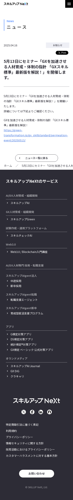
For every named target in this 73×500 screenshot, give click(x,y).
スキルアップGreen (23, 219)
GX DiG (15, 371)
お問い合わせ (36, 473)
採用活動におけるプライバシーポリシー (30, 449)
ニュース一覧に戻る (36, 158)
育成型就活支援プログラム (27, 313)
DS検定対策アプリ (22, 339)
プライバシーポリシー (19, 437)
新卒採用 (16, 286)
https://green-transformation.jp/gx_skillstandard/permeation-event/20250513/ (36, 135)
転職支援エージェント (24, 300)
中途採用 (16, 281)
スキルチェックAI (21, 235)
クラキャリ (17, 376)
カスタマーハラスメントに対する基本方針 (32, 456)
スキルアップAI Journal (25, 366)
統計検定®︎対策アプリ (24, 344)
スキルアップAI (20, 203)
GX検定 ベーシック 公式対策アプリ (32, 350)
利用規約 (11, 431)
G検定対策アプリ (21, 334)
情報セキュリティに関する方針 (25, 443)
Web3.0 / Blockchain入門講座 (29, 252)
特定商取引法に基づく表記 (22, 424)
